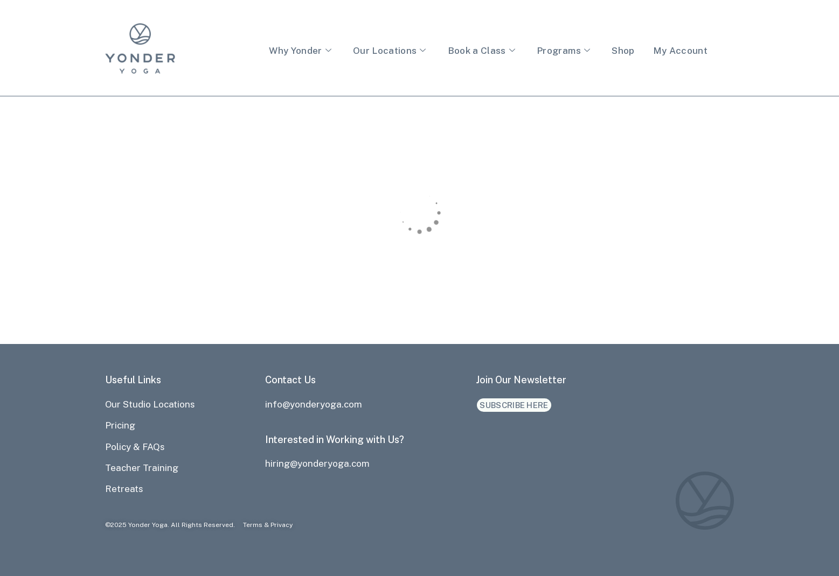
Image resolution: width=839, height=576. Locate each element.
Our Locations (389, 51)
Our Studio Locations (150, 404)
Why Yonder (300, 51)
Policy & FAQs (135, 446)
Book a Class (481, 51)
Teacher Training (141, 467)
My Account (680, 50)
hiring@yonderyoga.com (317, 463)
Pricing (120, 425)
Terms (252, 525)
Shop (623, 50)
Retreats (124, 488)
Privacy (282, 525)
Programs (563, 51)
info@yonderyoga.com (313, 404)
